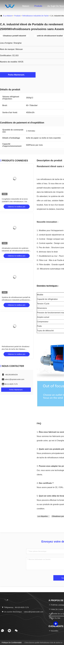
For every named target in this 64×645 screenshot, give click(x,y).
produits (17, 16)
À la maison (7, 16)
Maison (25, 6)
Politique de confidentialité (12, 642)
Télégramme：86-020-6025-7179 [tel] (15, 607)
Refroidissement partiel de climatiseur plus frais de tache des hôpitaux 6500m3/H (15, 349)
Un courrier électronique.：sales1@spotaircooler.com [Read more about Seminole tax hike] (22, 612)
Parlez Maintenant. (17, 75)
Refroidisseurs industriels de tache (35, 16)
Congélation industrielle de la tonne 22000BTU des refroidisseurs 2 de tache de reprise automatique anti (15, 201)
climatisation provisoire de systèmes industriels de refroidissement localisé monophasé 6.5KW (15, 250)
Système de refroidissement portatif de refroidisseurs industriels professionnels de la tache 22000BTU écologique (16, 299)
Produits (38, 6)
